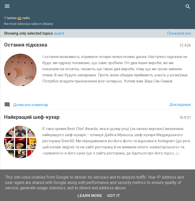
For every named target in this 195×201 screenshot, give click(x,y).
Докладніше (180, 104)
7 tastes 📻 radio (17, 18)
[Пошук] (188, 6)
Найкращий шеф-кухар (31, 117)
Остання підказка (25, 45)
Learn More (89, 195)
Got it (113, 195)
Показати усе (179, 33)
